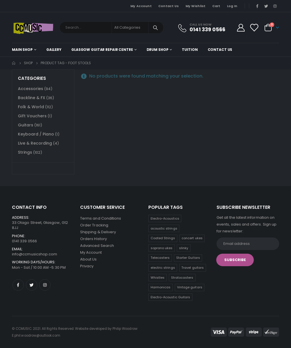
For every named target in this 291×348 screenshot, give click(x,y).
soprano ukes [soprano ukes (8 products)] (162, 248)
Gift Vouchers (32, 116)
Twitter (31, 285)
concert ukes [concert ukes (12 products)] (192, 238)
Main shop (22, 49)
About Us (88, 259)
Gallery (53, 49)
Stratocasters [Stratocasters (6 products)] (182, 277)
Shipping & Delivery (98, 232)
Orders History (93, 238)
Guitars (25, 125)
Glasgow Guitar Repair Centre (102, 49)
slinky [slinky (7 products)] (183, 248)
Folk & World (31, 107)
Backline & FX (31, 98)
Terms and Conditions (100, 218)
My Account (141, 6)
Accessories (30, 88)
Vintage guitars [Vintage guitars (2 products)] (189, 287)
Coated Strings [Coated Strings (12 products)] (163, 238)
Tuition (190, 49)
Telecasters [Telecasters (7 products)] (160, 257)
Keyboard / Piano (36, 134)
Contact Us (168, 6)
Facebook (18, 285)
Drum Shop (158, 49)
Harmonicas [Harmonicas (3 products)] (161, 287)
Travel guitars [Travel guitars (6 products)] (192, 267)
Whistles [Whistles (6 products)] (158, 277)
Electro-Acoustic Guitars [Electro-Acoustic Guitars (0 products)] (170, 297)
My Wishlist (196, 6)
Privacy (86, 266)
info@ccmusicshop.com (34, 254)
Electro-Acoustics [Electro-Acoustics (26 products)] (165, 218)
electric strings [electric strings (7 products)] (163, 267)
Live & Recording (35, 143)
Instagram (45, 285)
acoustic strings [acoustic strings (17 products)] (164, 228)
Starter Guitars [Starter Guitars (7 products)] (188, 257)
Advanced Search (97, 245)
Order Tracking (94, 225)
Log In (232, 6)
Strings (25, 152)
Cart (216, 6)
